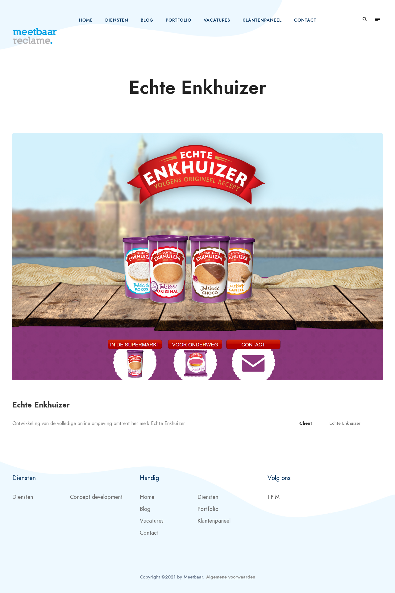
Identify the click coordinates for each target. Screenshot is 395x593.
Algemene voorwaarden (230, 577)
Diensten (116, 20)
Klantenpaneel (262, 20)
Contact (305, 20)
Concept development (96, 497)
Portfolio (178, 20)
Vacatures (217, 20)
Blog (147, 20)
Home (86, 20)
